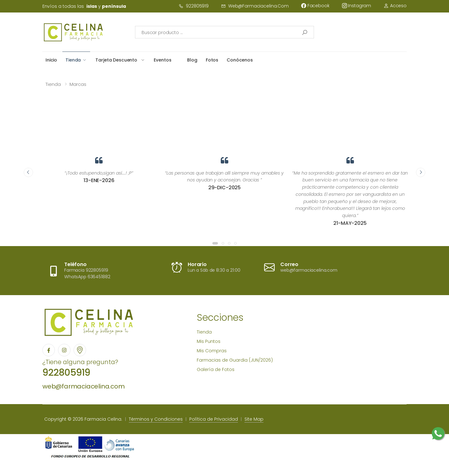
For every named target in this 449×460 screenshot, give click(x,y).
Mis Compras (212, 351)
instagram (356, 5)
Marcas (78, 84)
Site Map (253, 419)
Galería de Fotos (215, 369)
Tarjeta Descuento (116, 60)
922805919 (194, 6)
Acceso (395, 5)
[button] (215, 243)
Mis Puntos (208, 341)
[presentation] (28, 172)
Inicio (51, 60)
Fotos (212, 60)
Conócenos (240, 60)
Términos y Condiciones (156, 419)
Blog (192, 60)
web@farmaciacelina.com (255, 6)
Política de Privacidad (213, 419)
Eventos (162, 60)
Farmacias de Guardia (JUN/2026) (235, 360)
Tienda (73, 60)
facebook (315, 5)
